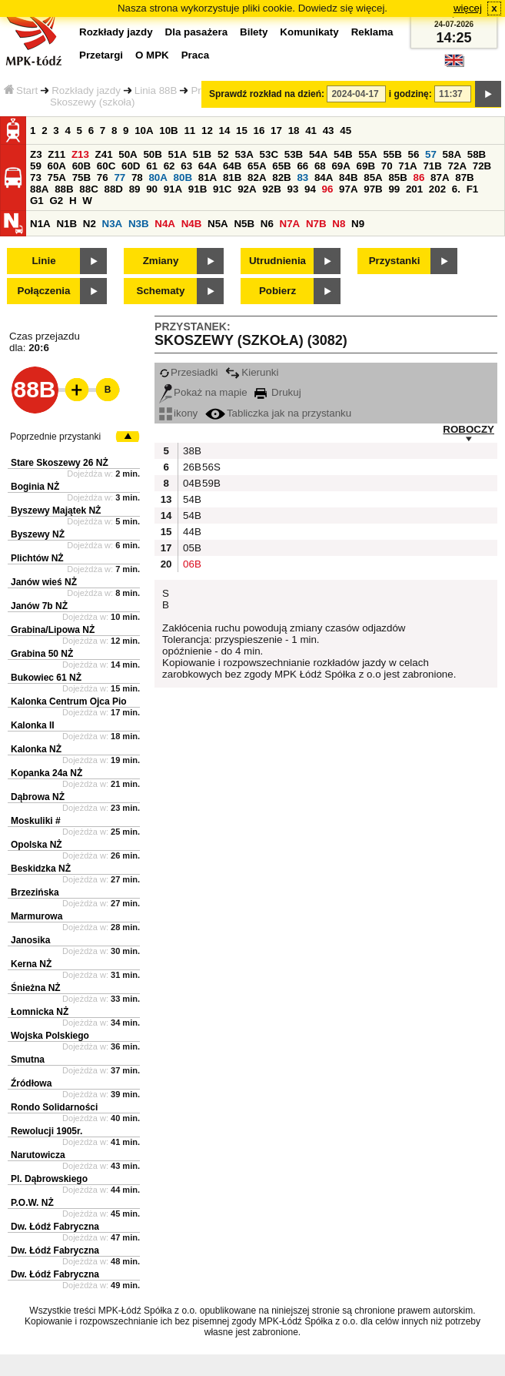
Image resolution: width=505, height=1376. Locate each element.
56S (210, 467)
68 (320, 166)
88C (88, 189)
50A (127, 154)
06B (190, 564)
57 (431, 154)
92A (247, 189)
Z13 (80, 154)
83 (302, 177)
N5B (244, 223)
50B (152, 154)
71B (432, 166)
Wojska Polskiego (50, 1035)
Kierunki (251, 372)
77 (119, 177)
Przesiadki (188, 372)
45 (345, 130)
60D (130, 166)
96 (328, 189)
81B (232, 177)
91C (222, 189)
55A (367, 154)
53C (269, 154)
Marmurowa (36, 916)
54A (318, 154)
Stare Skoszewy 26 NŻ (59, 462)
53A (243, 154)
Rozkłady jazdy (86, 90)
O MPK (152, 55)
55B (392, 154)
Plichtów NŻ (37, 558)
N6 (267, 223)
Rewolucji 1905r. (46, 1131)
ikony (178, 413)
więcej (468, 8)
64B (232, 166)
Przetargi (101, 55)
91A (173, 189)
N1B (66, 223)
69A (340, 166)
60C (106, 166)
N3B (138, 223)
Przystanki (394, 260)
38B (190, 451)
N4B (191, 223)
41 (311, 130)
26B (190, 467)
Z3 (36, 154)
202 (437, 189)
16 (259, 130)
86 (419, 177)
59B (210, 483)
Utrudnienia (277, 260)
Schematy (161, 290)
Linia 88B (156, 90)
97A (348, 189)
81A (207, 177)
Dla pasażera (196, 32)
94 (310, 189)
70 (387, 166)
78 (137, 177)
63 (186, 166)
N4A (164, 223)
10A (144, 130)
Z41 (104, 154)
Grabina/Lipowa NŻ (53, 629)
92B (271, 189)
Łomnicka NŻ (39, 1011)
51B (202, 154)
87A (439, 177)
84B (348, 177)
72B (482, 166)
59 (36, 166)
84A (323, 177)
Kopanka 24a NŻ (46, 773)
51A (177, 154)
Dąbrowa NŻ (38, 797)
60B (81, 166)
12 (207, 130)
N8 (338, 223)
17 (276, 130)
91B (197, 189)
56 (414, 154)
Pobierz (277, 290)
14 (225, 130)
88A (39, 189)
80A (157, 177)
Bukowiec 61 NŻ (46, 677)
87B (464, 177)
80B (183, 177)
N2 (89, 223)
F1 (473, 189)
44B (190, 531)
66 (302, 166)
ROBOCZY (468, 429)
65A (257, 166)
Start (21, 90)
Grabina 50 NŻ (42, 653)
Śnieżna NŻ (36, 988)
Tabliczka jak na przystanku (278, 413)
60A (57, 166)
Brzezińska (35, 892)
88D (113, 189)
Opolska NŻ (36, 844)
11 (189, 130)
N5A (218, 223)
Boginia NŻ (35, 486)
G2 (56, 200)
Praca (195, 55)
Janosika (30, 940)
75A (57, 177)
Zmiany (161, 260)
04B (190, 483)
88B (64, 189)
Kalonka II (33, 725)
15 (242, 130)
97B (373, 189)
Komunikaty (309, 32)
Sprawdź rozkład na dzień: (266, 94)
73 (36, 177)
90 (152, 189)
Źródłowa (31, 1083)
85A (373, 177)
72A (457, 166)
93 (292, 189)
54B (343, 154)
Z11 (56, 154)
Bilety (253, 32)
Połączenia (44, 290)
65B (281, 166)
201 (414, 189)
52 (223, 154)
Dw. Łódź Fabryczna (55, 1226)
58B (476, 154)
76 (102, 177)
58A (452, 154)
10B (168, 130)
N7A (290, 223)
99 (394, 189)
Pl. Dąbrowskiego (49, 1178)
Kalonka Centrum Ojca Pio (69, 701)
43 (328, 130)
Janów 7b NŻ (39, 606)
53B (293, 154)
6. (456, 189)
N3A (112, 223)
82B (281, 177)
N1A (40, 223)
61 (152, 166)
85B (397, 177)
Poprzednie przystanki (55, 436)
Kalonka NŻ (36, 749)
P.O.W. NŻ (32, 1202)
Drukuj (277, 392)
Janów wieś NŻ (44, 582)
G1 (37, 200)
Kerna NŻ (31, 964)
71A (407, 166)
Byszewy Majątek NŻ (56, 510)
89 (135, 189)
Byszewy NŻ (38, 534)
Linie (43, 260)
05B (190, 548)
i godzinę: (410, 94)
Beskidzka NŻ (41, 868)
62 (169, 166)
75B (81, 177)
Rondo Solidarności (54, 1107)
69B (366, 166)
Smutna (28, 1059)
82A (257, 177)
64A (207, 166)
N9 (357, 223)
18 (294, 130)
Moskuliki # (36, 820)
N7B (316, 223)
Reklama (372, 32)
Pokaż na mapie (203, 392)
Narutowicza (38, 1155)
